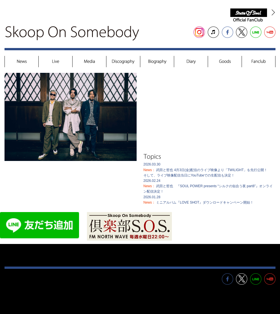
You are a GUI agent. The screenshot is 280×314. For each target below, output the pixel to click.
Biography (157, 62)
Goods (225, 62)
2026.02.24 (208, 186)
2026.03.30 (205, 169)
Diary (191, 62)
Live (55, 62)
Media (89, 62)
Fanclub (258, 62)
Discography (123, 62)
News (22, 62)
